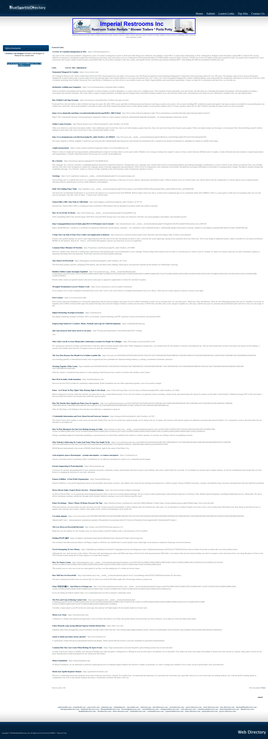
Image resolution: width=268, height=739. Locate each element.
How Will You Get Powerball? (64, 575)
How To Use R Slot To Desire (63, 213)
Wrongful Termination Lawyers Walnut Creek (71, 287)
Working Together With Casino (64, 366)
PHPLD (52, 733)
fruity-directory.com (192, 711)
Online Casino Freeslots (61, 124)
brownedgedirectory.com (131, 709)
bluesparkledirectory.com (110, 709)
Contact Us (258, 13)
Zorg (64, 733)
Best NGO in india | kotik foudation (66, 379)
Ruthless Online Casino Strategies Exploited (70, 272)
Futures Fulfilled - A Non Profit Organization (70, 479)
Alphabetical (81, 68)
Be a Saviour (57, 161)
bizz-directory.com (227, 707)
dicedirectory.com (104, 711)
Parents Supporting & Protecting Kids (67, 466)
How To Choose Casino (61, 562)
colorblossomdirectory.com (207, 709)
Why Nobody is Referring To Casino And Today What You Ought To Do (81, 442)
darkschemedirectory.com (229, 709)
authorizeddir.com (64, 707)
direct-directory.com (120, 711)
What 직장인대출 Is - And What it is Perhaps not (72, 586)
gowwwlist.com (93, 707)
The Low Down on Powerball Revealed (67, 527)
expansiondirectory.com (174, 711)
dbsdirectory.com (247, 709)
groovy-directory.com (227, 711)
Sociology (56, 176)
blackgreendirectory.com (70, 709)
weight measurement (60, 148)
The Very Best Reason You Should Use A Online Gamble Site (76, 355)
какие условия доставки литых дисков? (69, 637)
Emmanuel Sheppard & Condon (65, 72)
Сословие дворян (59, 516)
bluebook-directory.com (90, 709)
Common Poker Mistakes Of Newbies (67, 248)
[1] (257, 688)
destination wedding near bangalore (66, 87)
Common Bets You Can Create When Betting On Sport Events (77, 648)
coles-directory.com (188, 709)
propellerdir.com (79, 707)
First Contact (57, 298)
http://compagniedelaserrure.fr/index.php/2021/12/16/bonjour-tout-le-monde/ (83, 224)
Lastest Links (226, 13)
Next (263, 688)
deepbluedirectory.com (87, 711)
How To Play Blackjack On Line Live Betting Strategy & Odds (77, 429)
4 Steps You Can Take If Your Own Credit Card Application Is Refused (80, 235)
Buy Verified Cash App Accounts (65, 100)
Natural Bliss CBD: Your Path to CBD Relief (70, 202)
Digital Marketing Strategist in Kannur (68, 313)
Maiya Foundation (59, 661)
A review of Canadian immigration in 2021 (69, 52)
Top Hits (243, 13)
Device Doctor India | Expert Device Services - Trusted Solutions (78, 490)
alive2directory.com (160, 707)
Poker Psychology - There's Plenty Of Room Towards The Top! (77, 503)
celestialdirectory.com (150, 709)
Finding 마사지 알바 (60, 538)
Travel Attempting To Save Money (66, 549)
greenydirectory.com (210, 711)
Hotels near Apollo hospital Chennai (66, 671)
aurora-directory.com (194, 707)
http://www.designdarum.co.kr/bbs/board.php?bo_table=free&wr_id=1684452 (83, 137)
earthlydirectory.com (137, 711)
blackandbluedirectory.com (246, 707)
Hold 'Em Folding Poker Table (64, 189)
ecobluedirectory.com (155, 711)
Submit (210, 13)
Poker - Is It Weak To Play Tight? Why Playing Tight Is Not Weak (78, 390)
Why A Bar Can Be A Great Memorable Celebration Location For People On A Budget (87, 341)
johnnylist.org (106, 707)
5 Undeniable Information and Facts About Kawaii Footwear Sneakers (80, 416)
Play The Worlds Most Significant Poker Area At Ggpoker (75, 403)
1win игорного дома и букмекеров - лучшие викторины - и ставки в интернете (85, 455)
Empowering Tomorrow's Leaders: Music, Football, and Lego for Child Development (86, 324)
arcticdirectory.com (176, 707)
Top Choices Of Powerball (62, 261)
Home (199, 13)
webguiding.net (119, 707)
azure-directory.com (210, 707)
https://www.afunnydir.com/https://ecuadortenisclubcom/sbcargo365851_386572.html (86, 113)
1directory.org (145, 707)
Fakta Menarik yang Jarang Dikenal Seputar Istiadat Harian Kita (78, 626)
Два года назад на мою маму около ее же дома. (71, 331)
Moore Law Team (59, 615)
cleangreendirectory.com (169, 709)
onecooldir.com (132, 707)
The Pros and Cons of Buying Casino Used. (69, 600)
